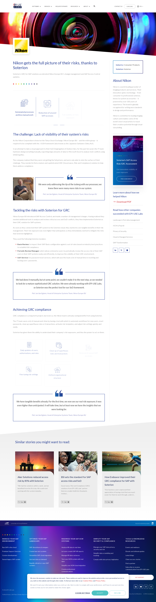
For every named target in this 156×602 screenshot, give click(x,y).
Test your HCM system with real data (72, 560)
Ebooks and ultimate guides (135, 551)
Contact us (118, 6)
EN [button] (141, 6)
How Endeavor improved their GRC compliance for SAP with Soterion (120, 481)
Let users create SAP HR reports (73, 551)
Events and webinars (133, 547)
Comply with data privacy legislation (106, 559)
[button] (139, 6)
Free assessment (126, 179)
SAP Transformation (120, 243)
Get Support (139, 577)
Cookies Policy (88, 581)
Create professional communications (68, 570)
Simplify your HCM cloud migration (74, 565)
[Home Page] (17, 6)
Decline (117, 593)
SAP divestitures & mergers (38, 547)
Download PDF (122, 201)
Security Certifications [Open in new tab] (135, 594)
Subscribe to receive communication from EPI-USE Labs (137, 568)
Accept (100, 593)
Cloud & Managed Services (123, 237)
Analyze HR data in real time (71, 547)
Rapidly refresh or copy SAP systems (39, 564)
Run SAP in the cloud (9, 547)
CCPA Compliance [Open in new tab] (148, 594)
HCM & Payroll (118, 226)
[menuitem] (36, 6)
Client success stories (133, 559)
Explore (130, 6)
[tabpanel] (58, 287)
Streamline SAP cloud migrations (40, 555)
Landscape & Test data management (126, 220)
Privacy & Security (120, 231)
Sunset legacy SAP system (11, 559)
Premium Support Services (11, 551)
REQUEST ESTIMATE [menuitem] (61, 6)
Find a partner (130, 563)
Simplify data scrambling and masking (103, 554)
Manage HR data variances (71, 555)
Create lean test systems (37, 551)
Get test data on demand (38, 559)
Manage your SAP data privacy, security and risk (104, 548)
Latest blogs (130, 555)
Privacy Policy (100, 581)
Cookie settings (82, 593)
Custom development (9, 555)
